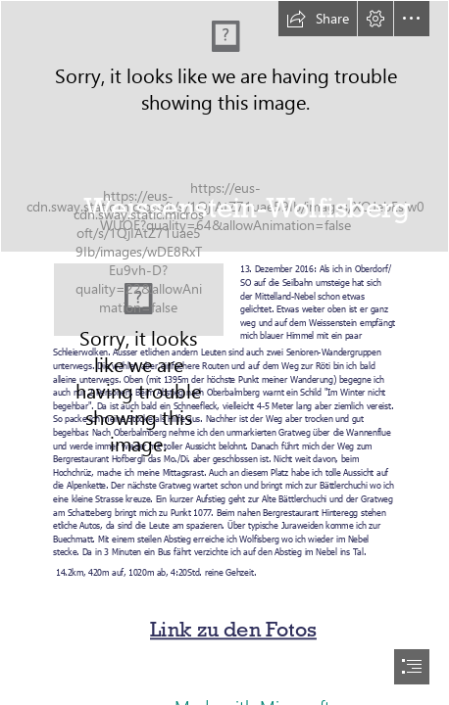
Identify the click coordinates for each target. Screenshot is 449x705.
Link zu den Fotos (233, 629)
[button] (317, 18)
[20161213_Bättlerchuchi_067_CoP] (224, 126)
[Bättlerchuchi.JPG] (138, 299)
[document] (224, 352)
